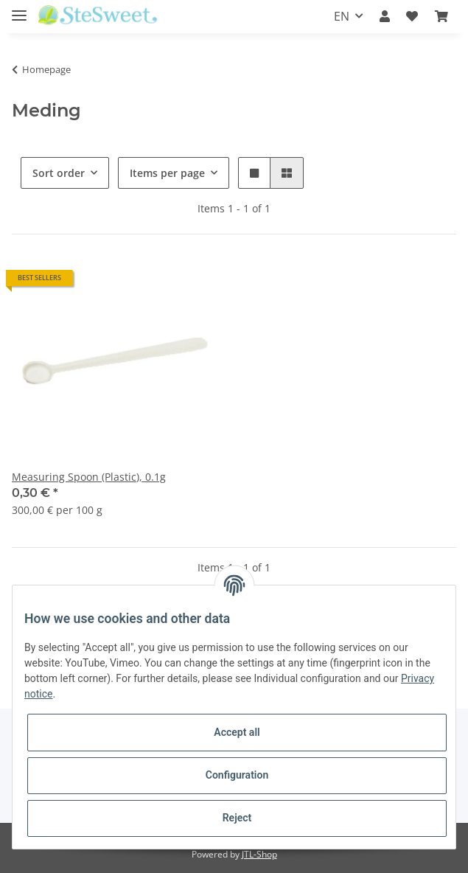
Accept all (236, 732)
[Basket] (441, 16)
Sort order (58, 173)
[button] (384, 16)
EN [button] (341, 16)
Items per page (167, 173)
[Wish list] (412, 16)
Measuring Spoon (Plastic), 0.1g (89, 477)
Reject (237, 818)
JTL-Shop (259, 854)
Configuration (237, 775)
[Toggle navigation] (19, 9)
